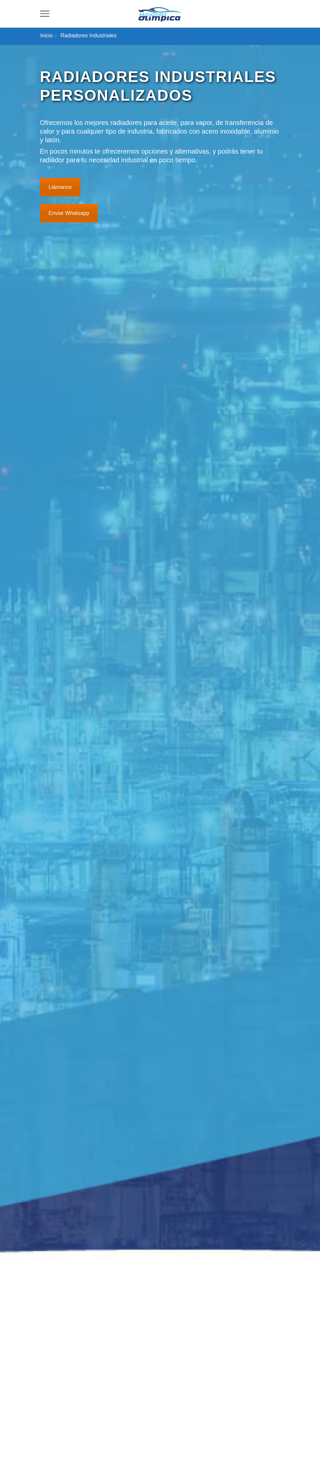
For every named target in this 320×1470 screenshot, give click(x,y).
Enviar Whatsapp (69, 213)
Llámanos (60, 187)
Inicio (46, 35)
